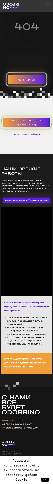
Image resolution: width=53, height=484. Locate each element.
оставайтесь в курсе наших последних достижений (24, 189)
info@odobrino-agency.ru (20, 427)
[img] (8, 443)
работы (6, 188)
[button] (26, 122)
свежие (44, 186)
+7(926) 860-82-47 (17, 424)
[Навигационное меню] (48, 6)
